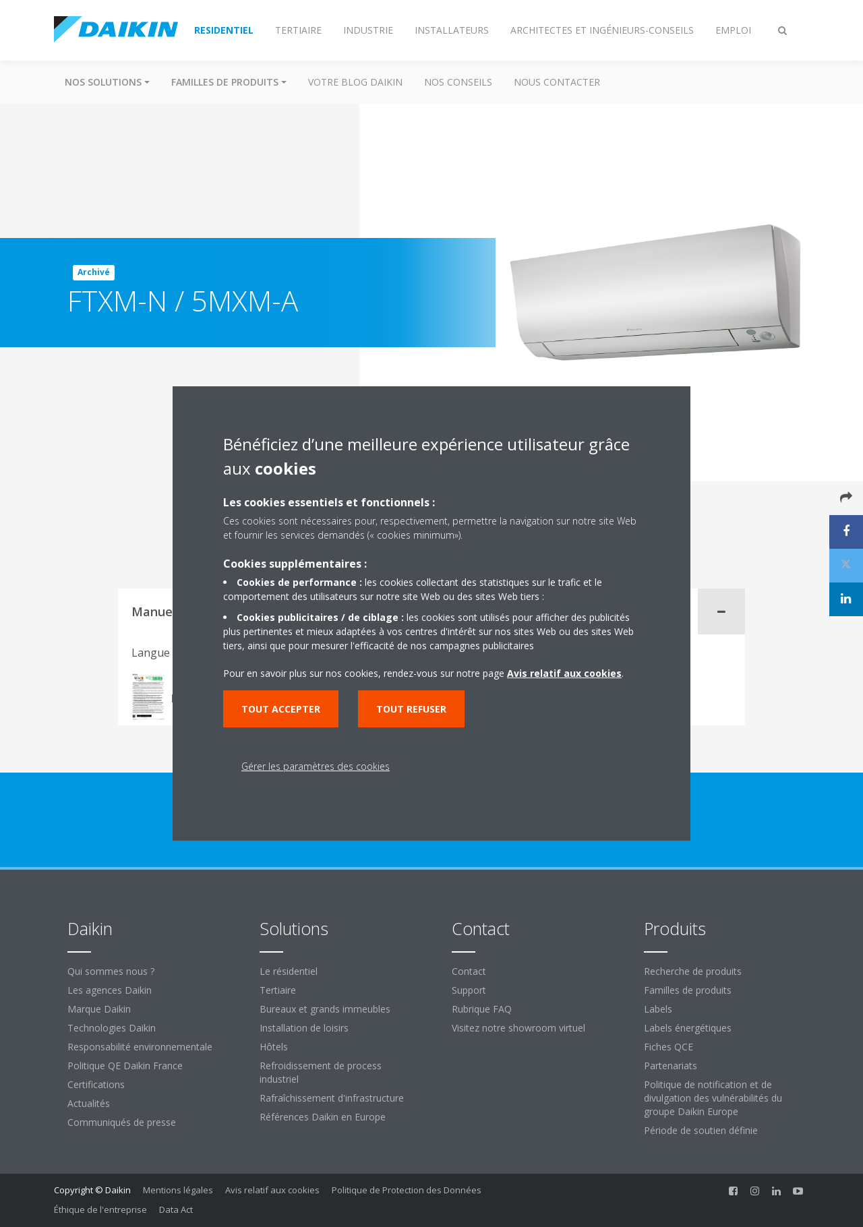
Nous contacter (557, 82)
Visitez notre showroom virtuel (518, 1027)
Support (469, 990)
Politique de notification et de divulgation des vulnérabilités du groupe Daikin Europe (713, 1098)
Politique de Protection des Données (406, 1190)
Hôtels (274, 1046)
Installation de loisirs (304, 1027)
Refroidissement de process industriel (321, 1072)
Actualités (88, 1103)
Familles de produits (688, 990)
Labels (658, 1008)
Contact (469, 971)
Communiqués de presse (121, 1122)
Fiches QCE (668, 1046)
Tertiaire (278, 990)
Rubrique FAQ (482, 1008)
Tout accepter (280, 708)
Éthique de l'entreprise (100, 1209)
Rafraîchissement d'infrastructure (332, 1097)
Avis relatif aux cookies (272, 1190)
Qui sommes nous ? (110, 971)
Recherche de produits (693, 971)
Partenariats (670, 1065)
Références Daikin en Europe (323, 1116)
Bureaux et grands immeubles (325, 1008)
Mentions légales (178, 1190)
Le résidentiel (289, 971)
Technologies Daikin (111, 1027)
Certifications (96, 1084)
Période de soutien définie (701, 1130)
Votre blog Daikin (355, 82)
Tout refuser (411, 708)
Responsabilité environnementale (139, 1046)
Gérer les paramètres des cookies (315, 766)
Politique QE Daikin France (125, 1065)
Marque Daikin (99, 1008)
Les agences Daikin (109, 990)
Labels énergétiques (688, 1027)
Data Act (176, 1209)
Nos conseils (458, 82)
